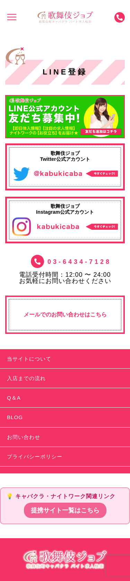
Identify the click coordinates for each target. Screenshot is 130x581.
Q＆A (14, 398)
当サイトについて (29, 359)
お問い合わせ (23, 437)
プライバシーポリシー (34, 457)
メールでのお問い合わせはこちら (65, 314)
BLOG (15, 417)
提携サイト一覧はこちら (65, 510)
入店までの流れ (26, 378)
